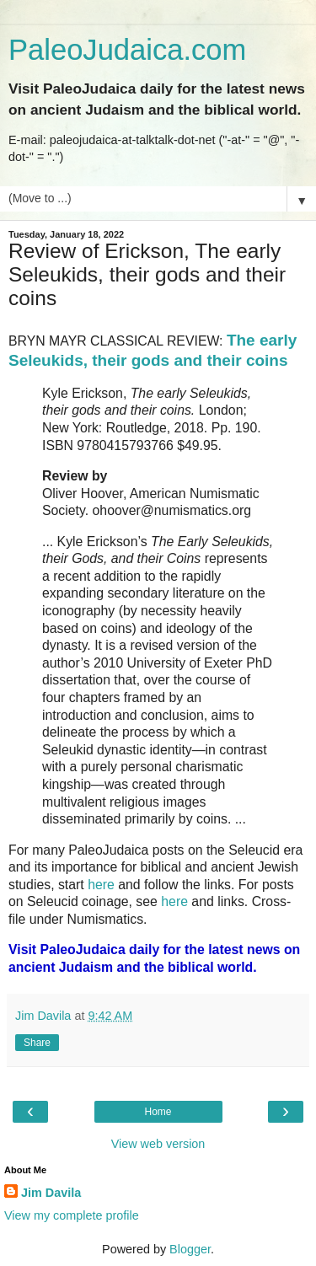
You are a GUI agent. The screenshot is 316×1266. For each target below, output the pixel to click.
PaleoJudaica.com (127, 50)
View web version (158, 1144)
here (101, 884)
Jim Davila (51, 1192)
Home (157, 1112)
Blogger (190, 1249)
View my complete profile (71, 1215)
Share (37, 1043)
